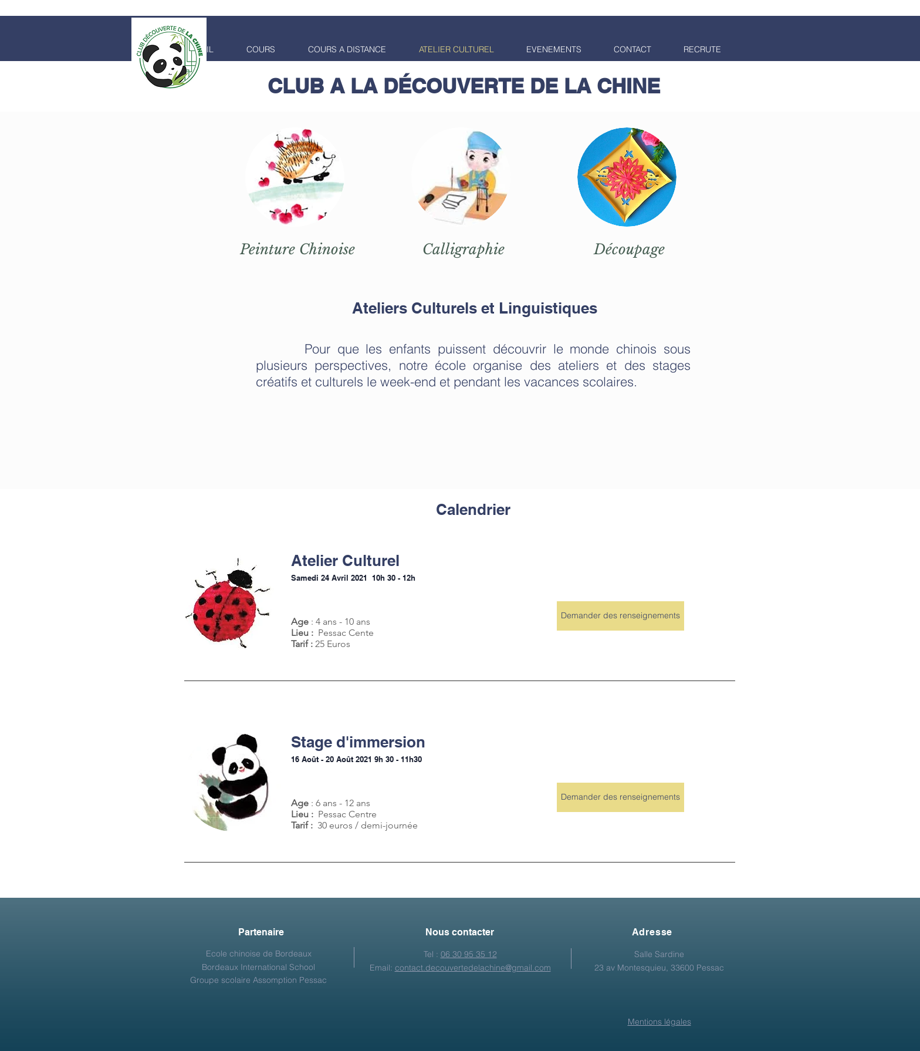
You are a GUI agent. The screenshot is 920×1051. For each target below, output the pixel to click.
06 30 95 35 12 (469, 954)
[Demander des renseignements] (620, 616)
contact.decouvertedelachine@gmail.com (473, 967)
